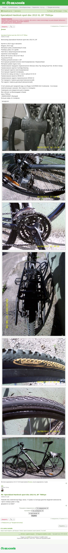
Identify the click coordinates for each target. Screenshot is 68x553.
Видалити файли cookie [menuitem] (44, 534)
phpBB (28, 537)
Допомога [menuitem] (18, 11)
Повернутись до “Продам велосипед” (12, 522)
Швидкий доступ (7, 11)
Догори (66, 483)
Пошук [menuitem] (51, 11)
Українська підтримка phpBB (43, 538)
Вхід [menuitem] (65, 11)
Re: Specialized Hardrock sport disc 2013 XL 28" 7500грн (23, 495)
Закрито (4, 27)
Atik (2, 486)
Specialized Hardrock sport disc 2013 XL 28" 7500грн (27, 15)
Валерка (3, 29)
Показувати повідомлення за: (33, 508)
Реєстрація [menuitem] (58, 11)
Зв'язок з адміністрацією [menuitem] (28, 534)
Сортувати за (34, 511)
